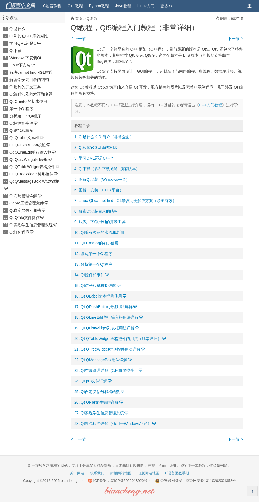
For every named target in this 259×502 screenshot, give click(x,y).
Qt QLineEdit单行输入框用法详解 (109, 317)
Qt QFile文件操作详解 (100, 402)
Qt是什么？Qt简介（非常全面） (106, 137)
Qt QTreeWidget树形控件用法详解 (110, 349)
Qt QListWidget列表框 (28, 159)
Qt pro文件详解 (94, 381)
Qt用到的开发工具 (25, 87)
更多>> (166, 6)
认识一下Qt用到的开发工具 (102, 222)
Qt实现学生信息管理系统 (31, 225)
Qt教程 (12, 17)
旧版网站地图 (148, 473)
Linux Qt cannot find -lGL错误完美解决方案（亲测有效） (128, 200)
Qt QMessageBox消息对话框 (34, 181)
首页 (79, 18)
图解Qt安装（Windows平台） (104, 179)
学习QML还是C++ (25, 43)
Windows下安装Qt (25, 58)
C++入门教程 (210, 105)
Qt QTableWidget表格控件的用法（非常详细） (121, 338)
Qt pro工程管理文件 (26, 203)
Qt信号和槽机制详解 (98, 285)
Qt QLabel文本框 (24, 137)
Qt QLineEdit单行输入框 (30, 152)
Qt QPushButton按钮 (27, 145)
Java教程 (123, 6)
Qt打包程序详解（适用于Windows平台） (116, 423)
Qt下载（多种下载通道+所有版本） (109, 168)
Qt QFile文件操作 (24, 217)
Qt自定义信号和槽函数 (100, 391)
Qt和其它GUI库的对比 (28, 36)
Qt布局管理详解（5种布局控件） (109, 370)
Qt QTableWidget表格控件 (32, 167)
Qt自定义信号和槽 (25, 210)
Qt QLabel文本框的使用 (101, 296)
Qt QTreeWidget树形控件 (31, 174)
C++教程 (75, 6)
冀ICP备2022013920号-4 (130, 481)
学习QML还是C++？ (96, 158)
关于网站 (77, 473)
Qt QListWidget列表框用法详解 (108, 328)
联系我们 (97, 473)
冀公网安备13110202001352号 (211, 481)
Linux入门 (145, 6)
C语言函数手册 (177, 473)
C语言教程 (52, 6)
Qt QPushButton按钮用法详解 (107, 306)
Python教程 (99, 6)
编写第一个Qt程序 (96, 253)
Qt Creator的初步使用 (28, 101)
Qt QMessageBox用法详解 (104, 360)
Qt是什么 (17, 29)
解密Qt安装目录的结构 (29, 79)
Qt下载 (15, 50)
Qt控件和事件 (21, 123)
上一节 (78, 38)
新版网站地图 (121, 473)
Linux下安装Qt (22, 65)
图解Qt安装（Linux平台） (101, 190)
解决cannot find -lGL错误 (31, 72)
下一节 (235, 38)
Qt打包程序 (19, 232)
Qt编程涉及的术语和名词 (31, 94)
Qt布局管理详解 (23, 196)
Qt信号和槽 (19, 130)
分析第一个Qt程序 (25, 116)
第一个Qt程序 (21, 108)
